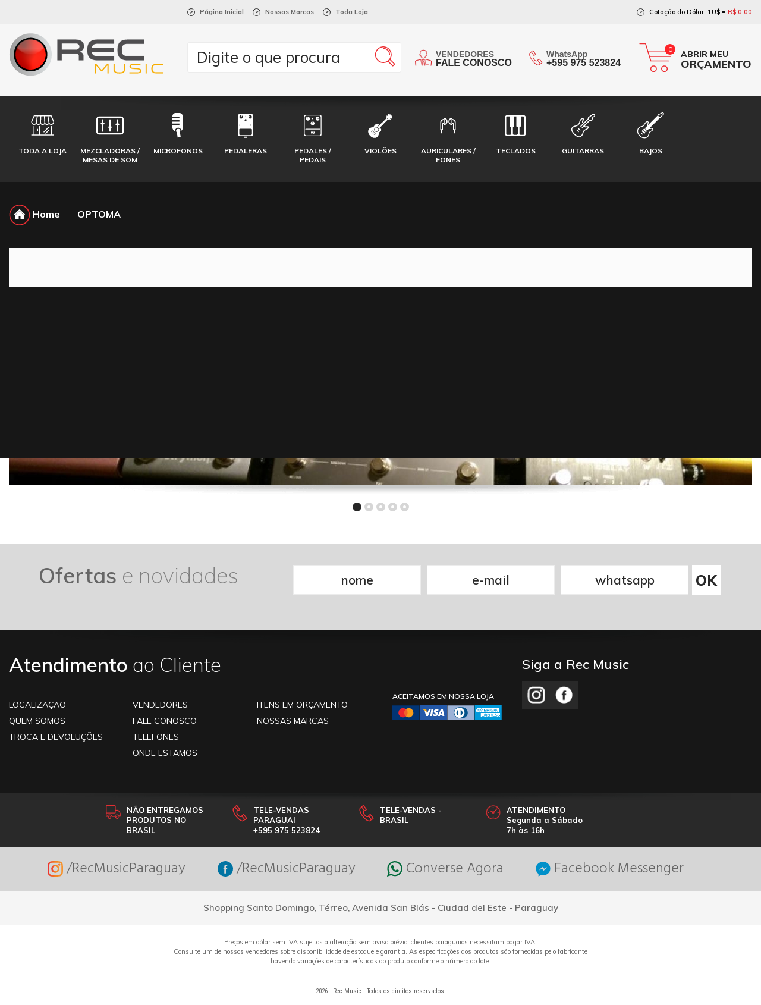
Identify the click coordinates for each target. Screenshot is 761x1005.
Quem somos (37, 720)
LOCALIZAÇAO (37, 704)
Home (34, 214)
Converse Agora (445, 869)
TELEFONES (156, 736)
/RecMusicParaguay (116, 869)
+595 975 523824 (583, 63)
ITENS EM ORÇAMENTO (302, 704)
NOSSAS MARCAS (293, 720)
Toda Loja (351, 12)
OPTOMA (99, 214)
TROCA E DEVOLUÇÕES (56, 736)
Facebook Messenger (610, 869)
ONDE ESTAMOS (165, 753)
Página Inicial (222, 12)
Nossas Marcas (289, 12)
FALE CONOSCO (165, 720)
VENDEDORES (160, 704)
